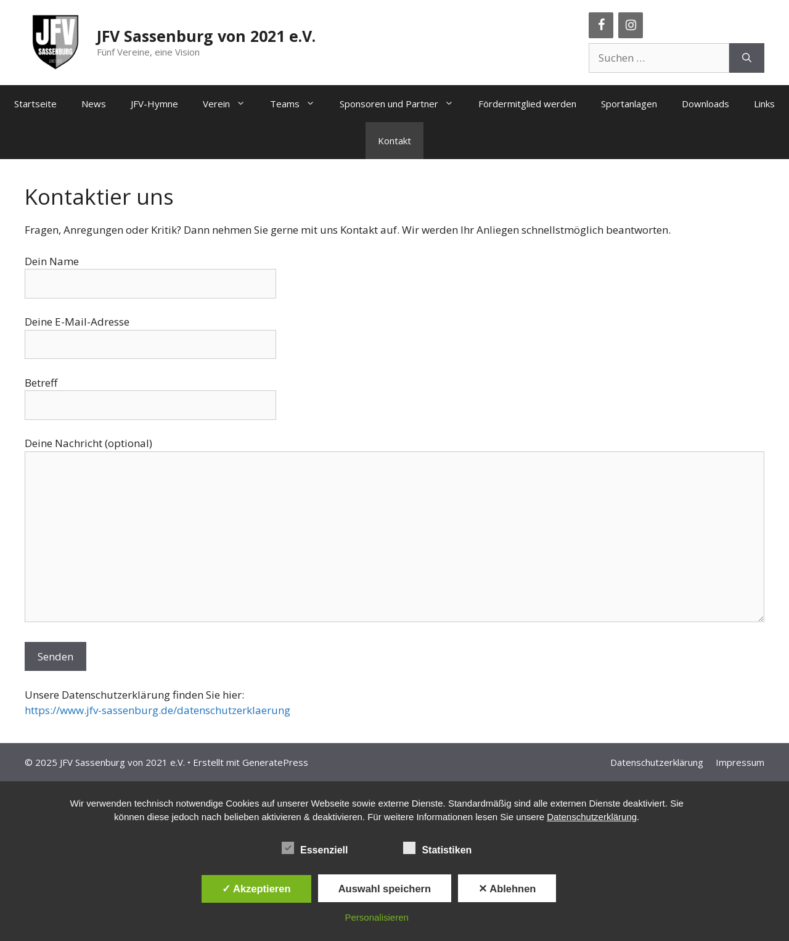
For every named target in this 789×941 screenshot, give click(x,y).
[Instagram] (630, 25)
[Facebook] (601, 25)
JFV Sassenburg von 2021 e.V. (206, 35)
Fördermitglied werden (527, 103)
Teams (298, 103)
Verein (230, 103)
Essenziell (315, 847)
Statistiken (437, 847)
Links (764, 103)
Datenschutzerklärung (656, 762)
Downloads (705, 103)
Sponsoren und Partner (403, 103)
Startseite (35, 103)
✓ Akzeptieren (256, 888)
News (93, 103)
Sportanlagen (629, 103)
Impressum (740, 762)
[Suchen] (746, 58)
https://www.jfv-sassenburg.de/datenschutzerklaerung (157, 710)
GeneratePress (275, 762)
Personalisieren (377, 917)
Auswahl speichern (384, 888)
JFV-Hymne (154, 103)
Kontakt (394, 140)
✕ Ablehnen (507, 888)
